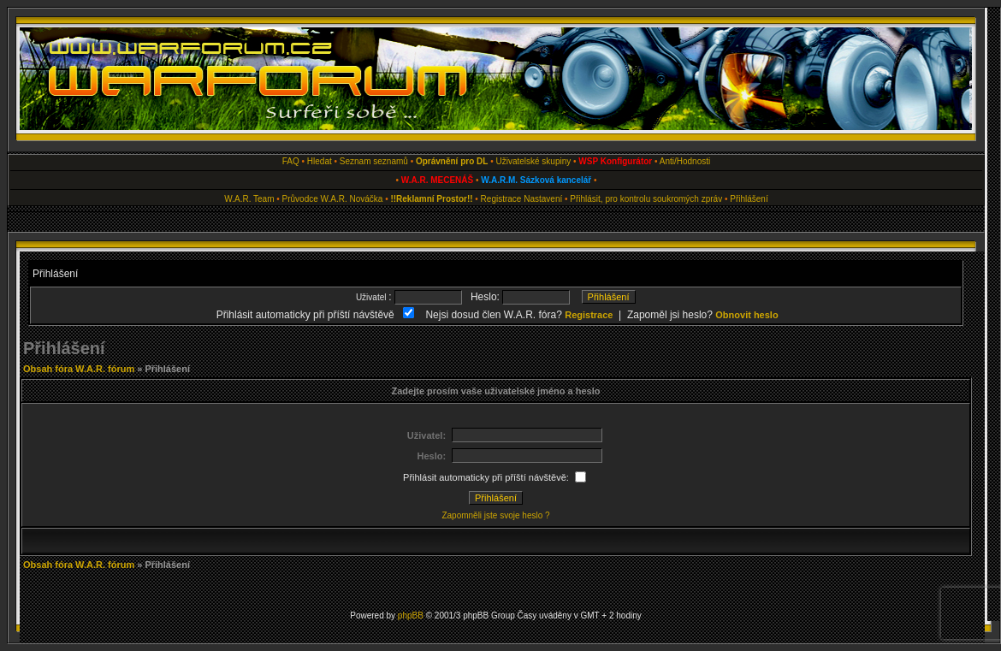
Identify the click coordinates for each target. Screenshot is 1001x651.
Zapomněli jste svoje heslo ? (495, 515)
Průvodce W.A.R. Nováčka (332, 199)
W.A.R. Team (249, 199)
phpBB (411, 615)
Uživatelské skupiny (533, 161)
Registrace (501, 199)
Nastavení (543, 199)
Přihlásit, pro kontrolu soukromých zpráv (646, 199)
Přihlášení (748, 199)
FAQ (290, 161)
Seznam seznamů (374, 161)
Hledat (319, 161)
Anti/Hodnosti (685, 161)
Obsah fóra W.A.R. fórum (78, 369)
